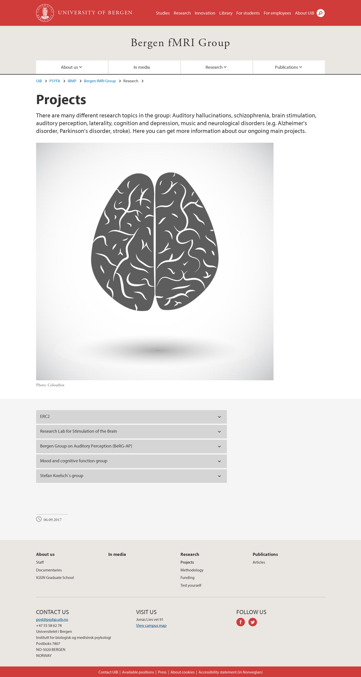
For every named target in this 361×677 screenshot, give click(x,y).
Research (182, 13)
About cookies (182, 671)
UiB (39, 80)
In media (142, 67)
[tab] (131, 417)
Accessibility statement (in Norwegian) (231, 671)
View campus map (151, 625)
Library (225, 13)
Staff (40, 562)
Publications (286, 67)
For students (248, 13)
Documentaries (49, 569)
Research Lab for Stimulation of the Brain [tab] (79, 431)
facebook (242, 623)
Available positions (138, 671)
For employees (277, 13)
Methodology (192, 569)
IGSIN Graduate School (55, 577)
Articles (259, 562)
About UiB (304, 13)
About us (69, 67)
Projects (187, 562)
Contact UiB (108, 671)
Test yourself (190, 585)
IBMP (72, 80)
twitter (254, 623)
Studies (163, 13)
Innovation (205, 13)
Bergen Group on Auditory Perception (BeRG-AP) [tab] (86, 446)
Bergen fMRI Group (181, 43)
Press (162, 671)
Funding (187, 577)
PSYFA (54, 80)
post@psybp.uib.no (52, 619)
